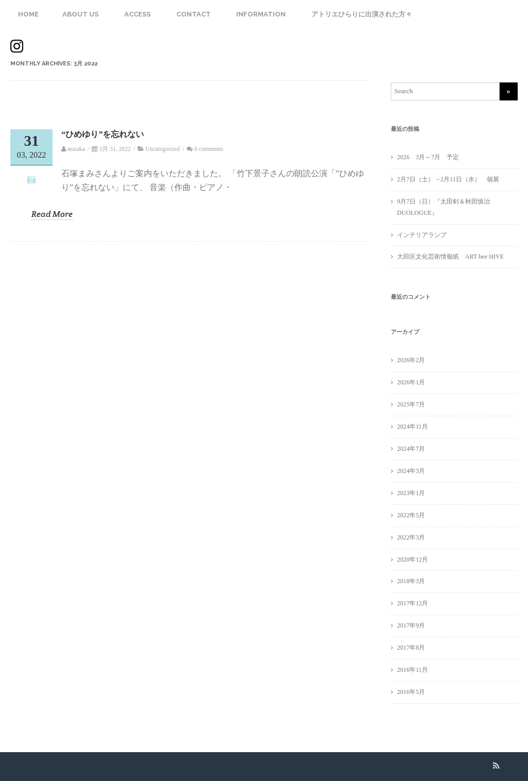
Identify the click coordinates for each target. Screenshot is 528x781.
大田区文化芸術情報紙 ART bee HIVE (450, 256)
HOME (28, 14)
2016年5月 (411, 691)
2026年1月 (411, 382)
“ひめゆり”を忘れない (102, 134)
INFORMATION (261, 14)
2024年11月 (412, 426)
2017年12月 (412, 603)
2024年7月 (411, 448)
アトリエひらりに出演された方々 (361, 14)
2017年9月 (411, 625)
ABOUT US (80, 14)
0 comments (208, 149)
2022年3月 (411, 537)
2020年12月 (412, 559)
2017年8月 (411, 647)
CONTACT (193, 14)
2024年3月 (411, 470)
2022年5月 (411, 515)
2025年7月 (411, 404)
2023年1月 (411, 493)
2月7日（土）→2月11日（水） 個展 (451, 179)
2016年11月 (412, 669)
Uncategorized (162, 149)
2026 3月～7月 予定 (428, 157)
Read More (52, 214)
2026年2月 (411, 360)
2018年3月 (411, 581)
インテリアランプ (422, 235)
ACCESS (137, 14)
